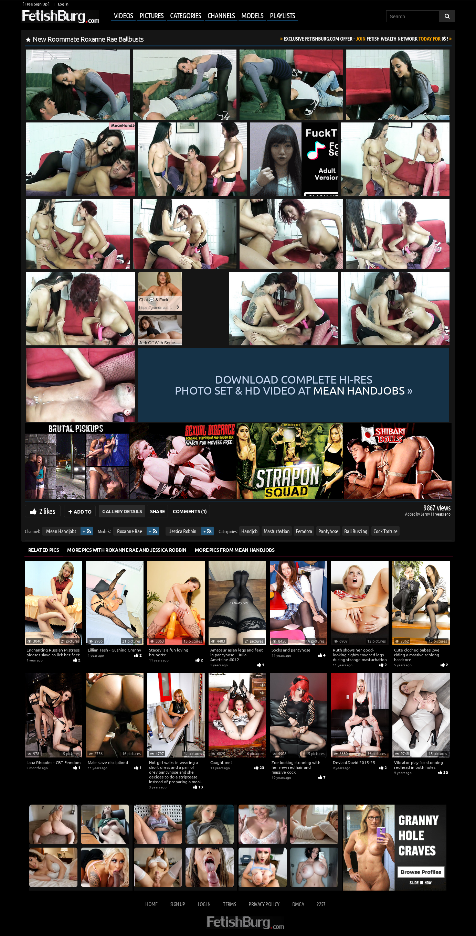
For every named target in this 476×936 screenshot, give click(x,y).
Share (157, 511)
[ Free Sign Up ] (36, 4)
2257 (321, 904)
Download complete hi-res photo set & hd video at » (294, 385)
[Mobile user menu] (199, 15)
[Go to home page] (60, 16)
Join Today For (366, 38)
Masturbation (276, 531)
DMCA (298, 904)
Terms (229, 904)
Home (151, 904)
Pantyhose (328, 531)
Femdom (304, 531)
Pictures (151, 15)
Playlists (282, 15)
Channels (221, 15)
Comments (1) (190, 511)
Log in (63, 4)
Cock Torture (385, 531)
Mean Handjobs (60, 531)
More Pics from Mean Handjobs (235, 550)
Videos (123, 15)
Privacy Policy (263, 904)
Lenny (426, 514)
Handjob (249, 531)
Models (252, 15)
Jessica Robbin (182, 531)
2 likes (47, 510)
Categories (185, 15)
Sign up (177, 904)
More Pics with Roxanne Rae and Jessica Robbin (126, 550)
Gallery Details (122, 511)
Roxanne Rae (129, 531)
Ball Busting (355, 531)
